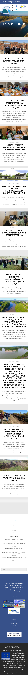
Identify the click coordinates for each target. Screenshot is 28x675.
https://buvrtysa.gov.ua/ (17, 591)
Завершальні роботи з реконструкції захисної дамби (14, 478)
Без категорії (14, 529)
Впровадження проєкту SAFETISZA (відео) (14, 539)
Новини (17, 56)
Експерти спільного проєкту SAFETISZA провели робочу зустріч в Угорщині (14, 104)
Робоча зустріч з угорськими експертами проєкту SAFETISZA (14, 232)
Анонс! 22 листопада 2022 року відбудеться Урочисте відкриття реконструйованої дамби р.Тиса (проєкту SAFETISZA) (14, 322)
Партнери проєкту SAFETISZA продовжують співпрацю (14, 61)
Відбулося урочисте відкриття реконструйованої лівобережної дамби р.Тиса (14, 279)
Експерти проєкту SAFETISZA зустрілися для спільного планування (14, 147)
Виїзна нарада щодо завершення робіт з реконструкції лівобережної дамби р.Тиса (14, 434)
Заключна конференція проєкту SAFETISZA (13, 548)
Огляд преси (14, 532)
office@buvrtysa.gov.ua (19, 589)
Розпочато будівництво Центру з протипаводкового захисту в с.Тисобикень (14, 189)
